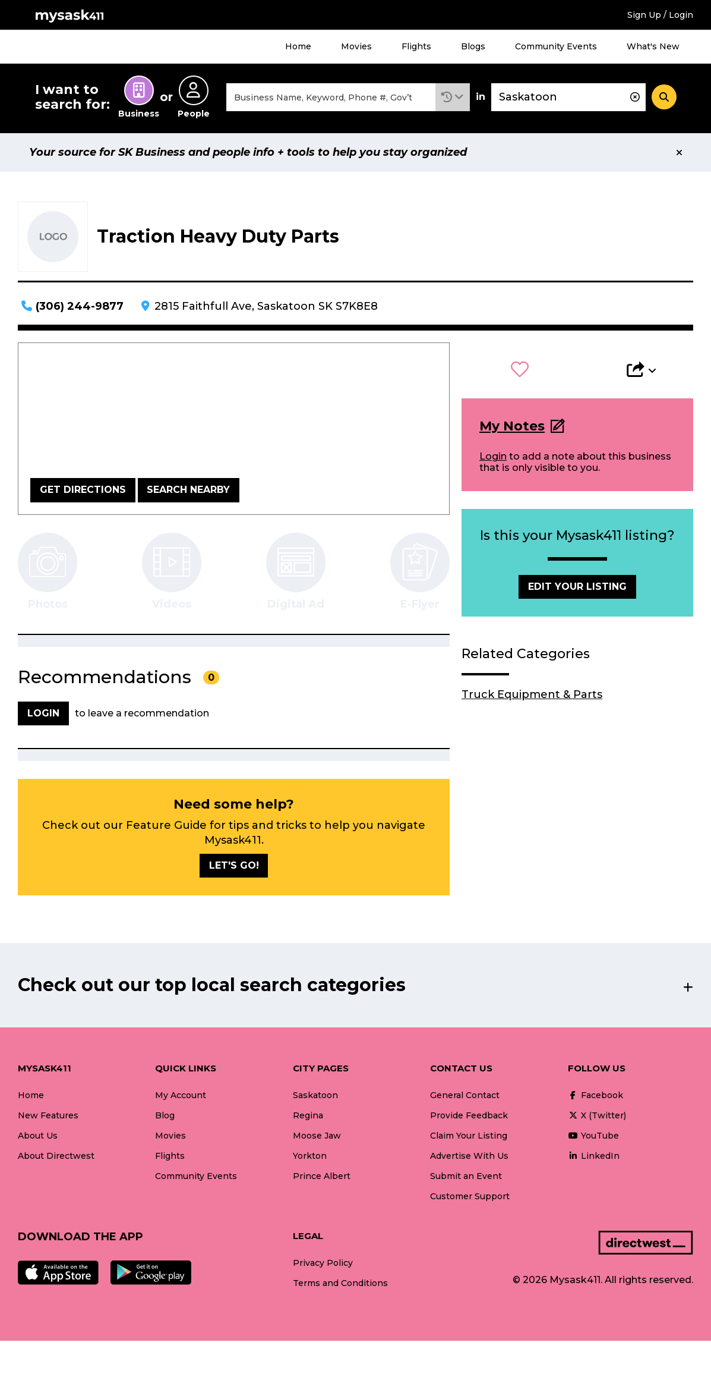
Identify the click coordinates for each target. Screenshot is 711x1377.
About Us (38, 1135)
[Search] (664, 96)
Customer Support (470, 1196)
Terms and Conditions (340, 1283)
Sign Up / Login (660, 15)
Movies (356, 46)
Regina (308, 1115)
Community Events (556, 46)
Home (298, 46)
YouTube (593, 1135)
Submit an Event (466, 1176)
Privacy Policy (323, 1262)
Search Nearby (188, 489)
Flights (416, 46)
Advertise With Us (469, 1155)
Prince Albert (321, 1176)
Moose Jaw (317, 1135)
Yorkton (310, 1155)
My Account (180, 1095)
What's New (653, 46)
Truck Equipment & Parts (532, 694)
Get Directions (83, 489)
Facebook (595, 1095)
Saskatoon (315, 1095)
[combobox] (330, 97)
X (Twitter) (597, 1115)
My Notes (512, 426)
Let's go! (234, 865)
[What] (330, 97)
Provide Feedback (469, 1115)
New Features (48, 1115)
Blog (165, 1115)
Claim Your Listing (468, 1135)
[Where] (568, 97)
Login (493, 456)
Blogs (473, 46)
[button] (452, 97)
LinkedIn (594, 1155)
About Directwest (56, 1155)
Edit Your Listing (577, 586)
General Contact (465, 1095)
